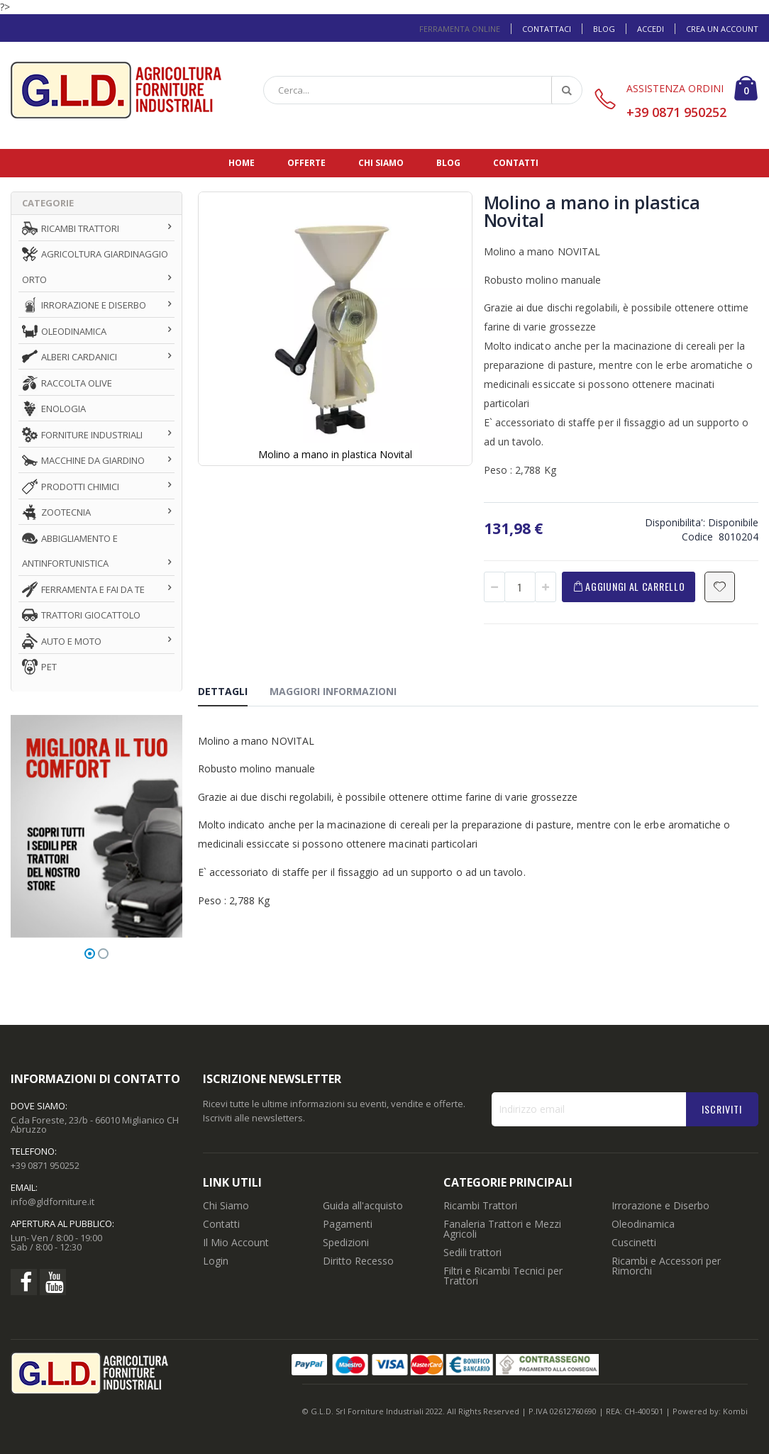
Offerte (306, 163)
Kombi (735, 1411)
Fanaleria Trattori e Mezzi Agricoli (502, 1229)
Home (241, 163)
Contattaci (546, 28)
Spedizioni (346, 1242)
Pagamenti (347, 1224)
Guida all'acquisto (363, 1205)
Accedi (650, 28)
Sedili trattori (472, 1252)
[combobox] (422, 90)
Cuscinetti (634, 1242)
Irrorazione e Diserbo (660, 1205)
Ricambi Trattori (480, 1205)
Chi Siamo (226, 1205)
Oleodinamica (643, 1224)
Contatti (515, 163)
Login (215, 1260)
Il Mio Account (236, 1242)
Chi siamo (381, 163)
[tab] (233, 694)
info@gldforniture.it (52, 1201)
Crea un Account (722, 28)
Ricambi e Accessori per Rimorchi (666, 1265)
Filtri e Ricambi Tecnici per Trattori (503, 1275)
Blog (604, 28)
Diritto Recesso (358, 1260)
